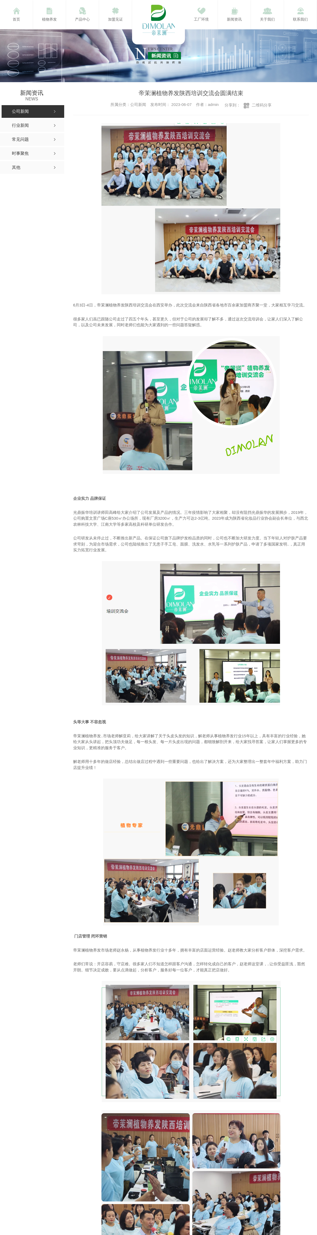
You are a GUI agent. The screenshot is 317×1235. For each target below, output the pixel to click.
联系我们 (300, 19)
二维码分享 (262, 105)
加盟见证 (115, 19)
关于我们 (267, 19)
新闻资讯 (234, 19)
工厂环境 (201, 19)
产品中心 (82, 19)
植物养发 (49, 19)
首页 (16, 19)
